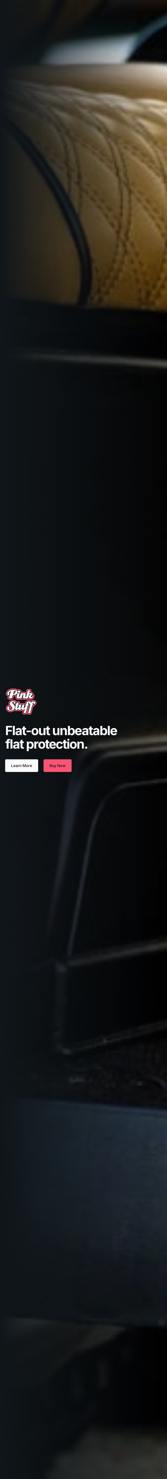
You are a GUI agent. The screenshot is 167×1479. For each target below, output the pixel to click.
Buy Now (58, 765)
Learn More (21, 765)
